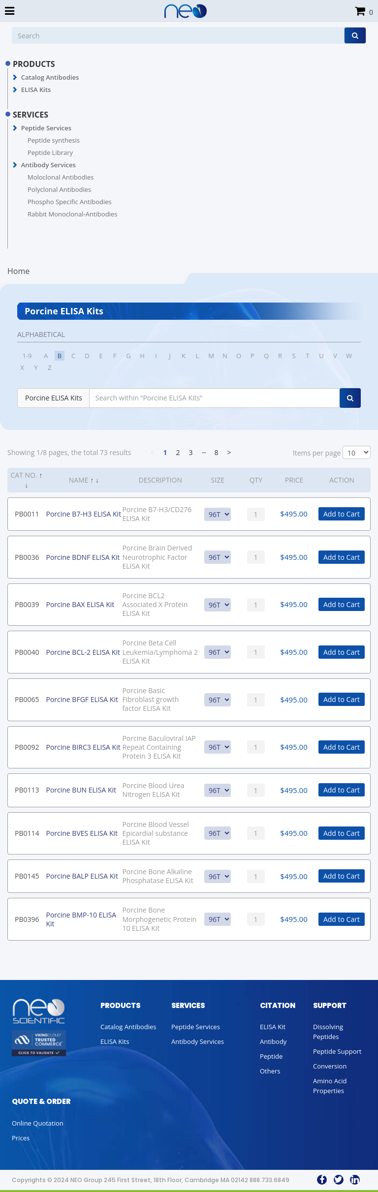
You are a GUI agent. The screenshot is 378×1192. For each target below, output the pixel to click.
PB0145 (27, 876)
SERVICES (30, 114)
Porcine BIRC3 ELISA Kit (83, 747)
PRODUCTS (34, 64)
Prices (21, 1137)
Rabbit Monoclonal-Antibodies (72, 214)
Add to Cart (341, 514)
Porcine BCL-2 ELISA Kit (83, 652)
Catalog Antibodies (50, 77)
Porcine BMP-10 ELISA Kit (81, 919)
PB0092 (27, 747)
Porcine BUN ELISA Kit (81, 790)
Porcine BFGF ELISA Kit (82, 699)
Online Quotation (37, 1123)
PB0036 (27, 557)
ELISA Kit (272, 1026)
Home (18, 271)
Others (270, 1071)
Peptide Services (46, 127)
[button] (15, 78)
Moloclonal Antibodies (61, 177)
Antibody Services (48, 164)
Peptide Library (50, 152)
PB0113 (27, 790)
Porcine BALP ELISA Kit (82, 876)
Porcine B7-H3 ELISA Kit (83, 514)
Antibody (273, 1041)
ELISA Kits (36, 89)
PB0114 (27, 833)
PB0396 (27, 919)
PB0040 (27, 652)
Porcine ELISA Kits (53, 397)
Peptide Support (337, 1051)
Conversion (329, 1066)
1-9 (27, 355)
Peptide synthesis (54, 140)
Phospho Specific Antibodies (70, 201)
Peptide (271, 1056)
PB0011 (27, 514)
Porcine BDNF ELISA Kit (83, 557)
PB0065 (27, 699)
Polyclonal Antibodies (59, 189)
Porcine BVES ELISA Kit (82, 833)
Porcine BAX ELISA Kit (80, 604)
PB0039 (27, 604)
